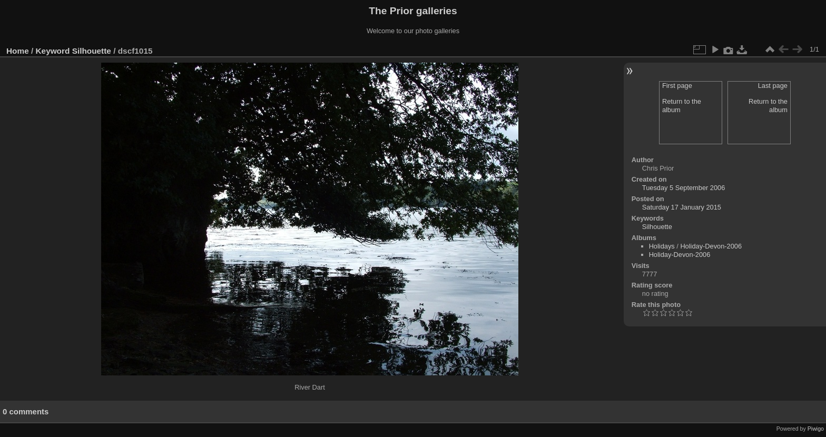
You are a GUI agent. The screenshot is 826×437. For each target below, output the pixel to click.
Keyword (53, 50)
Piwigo (816, 428)
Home (17, 50)
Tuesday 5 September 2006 (683, 188)
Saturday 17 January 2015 (681, 207)
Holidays (662, 246)
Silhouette (91, 50)
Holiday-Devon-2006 (711, 246)
